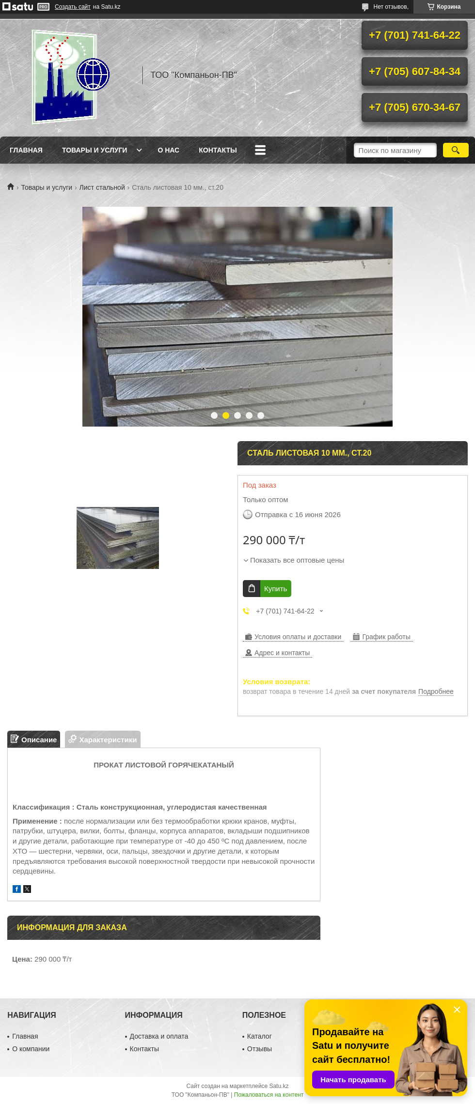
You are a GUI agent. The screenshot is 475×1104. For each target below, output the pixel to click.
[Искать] (456, 150)
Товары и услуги (94, 150)
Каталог (259, 1036)
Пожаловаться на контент (268, 1094)
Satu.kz (278, 1086)
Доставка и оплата (159, 1036)
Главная (26, 150)
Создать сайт (73, 6)
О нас (168, 150)
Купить (275, 588)
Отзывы (259, 1049)
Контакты (218, 150)
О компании (30, 1049)
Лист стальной (102, 187)
